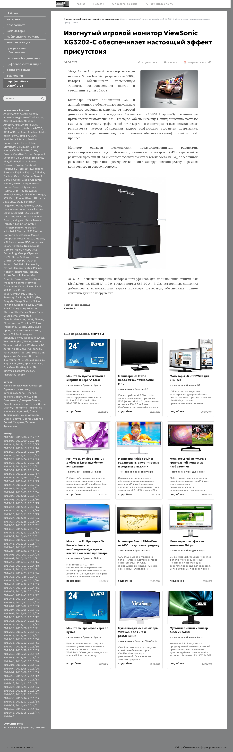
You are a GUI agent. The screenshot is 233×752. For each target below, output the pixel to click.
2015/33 (33, 642)
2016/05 (21, 668)
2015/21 (33, 628)
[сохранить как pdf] (197, 62)
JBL (12, 201)
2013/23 (33, 514)
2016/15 (33, 679)
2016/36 (8, 701)
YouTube (25, 352)
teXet (29, 319)
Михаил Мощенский (15, 411)
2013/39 (8, 536)
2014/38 (21, 591)
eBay (6, 161)
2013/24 (8, 517)
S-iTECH (30, 293)
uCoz (38, 326)
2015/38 (21, 650)
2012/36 (21, 473)
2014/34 (8, 587)
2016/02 (21, 664)
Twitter (21, 326)
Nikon (6, 245)
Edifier (14, 161)
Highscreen (29, 187)
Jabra (41, 198)
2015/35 (21, 646)
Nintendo (17, 245)
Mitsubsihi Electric (14, 231)
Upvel (6, 330)
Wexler (27, 341)
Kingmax (8, 370)
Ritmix (13, 290)
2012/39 (21, 477)
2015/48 (33, 661)
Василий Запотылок (15, 396)
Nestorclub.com (219, 747)
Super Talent (37, 312)
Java (6, 201)
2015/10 (8, 617)
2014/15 (8, 565)
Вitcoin (33, 356)
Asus (23, 132)
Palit (22, 264)
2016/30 (8, 694)
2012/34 (33, 470)
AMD (17, 124)
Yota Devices (11, 352)
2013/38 (33, 532)
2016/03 (33, 664)
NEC (27, 242)
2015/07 (8, 613)
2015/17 (21, 624)
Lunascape (29, 216)
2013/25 (21, 517)
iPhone (20, 198)
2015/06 (33, 609)
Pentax (28, 268)
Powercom (21, 279)
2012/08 (8, 440)
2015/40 (8, 653)
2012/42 (21, 481)
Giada (25, 179)
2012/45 (21, 484)
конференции (24, 727)
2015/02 (21, 606)
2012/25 (33, 459)
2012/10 (33, 440)
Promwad (30, 282)
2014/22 (8, 573)
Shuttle (27, 301)
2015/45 (33, 657)
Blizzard (21, 139)
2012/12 (21, 444)
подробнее (73, 411)
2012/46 (33, 484)
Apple (6, 128)
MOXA (30, 238)
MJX (29, 231)
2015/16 (8, 624)
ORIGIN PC (19, 260)
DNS (40, 157)
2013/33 (8, 529)
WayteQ (39, 337)
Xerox (6, 348)
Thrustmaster (11, 323)
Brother (32, 139)
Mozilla (40, 238)
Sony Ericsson (28, 308)
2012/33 (21, 470)
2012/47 (8, 488)
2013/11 (8, 503)
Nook (18, 249)
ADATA (24, 113)
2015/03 (33, 606)
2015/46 (8, 661)
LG (26, 212)
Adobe (33, 113)
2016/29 (33, 690)
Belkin (6, 135)
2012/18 (21, 451)
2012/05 (8, 437)
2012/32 (8, 470)
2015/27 (33, 635)
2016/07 (8, 672)
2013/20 (8, 514)
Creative (18, 154)
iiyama (16, 194)
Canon (7, 143)
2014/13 (21, 562)
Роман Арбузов (29, 415)
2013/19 (33, 510)
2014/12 (8, 562)
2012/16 (33, 448)
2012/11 (8, 444)
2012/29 (8, 466)
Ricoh (38, 286)
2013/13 (33, 503)
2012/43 (33, 481)
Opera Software (21, 257)
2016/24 (21, 686)
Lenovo (38, 209)
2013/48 (8, 547)
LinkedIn (34, 212)
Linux (6, 216)
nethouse (37, 242)
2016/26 (8, 690)
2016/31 (21, 694)
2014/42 (33, 595)
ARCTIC (37, 128)
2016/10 (8, 676)
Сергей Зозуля (12, 418)
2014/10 (21, 558)
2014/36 (33, 587)
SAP (28, 297)
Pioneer (7, 271)
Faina (6, 385)
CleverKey (9, 146)
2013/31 (21, 525)
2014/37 (8, 591)
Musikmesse (16, 242)
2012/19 (33, 451)
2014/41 (21, 595)
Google (26, 183)
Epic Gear (9, 367)
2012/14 (8, 448)
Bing (22, 135)
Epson (32, 161)
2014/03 (8, 551)
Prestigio (34, 279)
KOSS (19, 205)
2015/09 (33, 613)
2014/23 (21, 573)
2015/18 (33, 624)
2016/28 (21, 690)
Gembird (39, 176)
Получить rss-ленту (159, 3)
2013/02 (8, 492)
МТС (20, 359)
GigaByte (35, 179)
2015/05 (21, 609)
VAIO (15, 330)
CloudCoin (23, 146)
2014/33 (33, 584)
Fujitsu (29, 172)
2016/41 (33, 705)
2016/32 (33, 694)
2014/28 (8, 580)
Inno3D (31, 367)
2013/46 (21, 543)
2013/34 (21, 529)
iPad (11, 198)
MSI (5, 242)
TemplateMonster (14, 319)
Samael (15, 385)
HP (15, 190)
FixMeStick (9, 168)
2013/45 (8, 543)
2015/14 (21, 620)
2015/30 (33, 639)
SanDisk (20, 297)
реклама (40, 727)
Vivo (19, 337)
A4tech (7, 113)
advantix (8, 117)
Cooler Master (20, 150)
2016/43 (21, 709)
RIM (5, 290)
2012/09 (21, 440)
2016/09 (33, 672)
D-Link (28, 154)
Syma (14, 315)
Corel (34, 150)
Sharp (18, 301)
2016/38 (33, 701)
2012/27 (21, 462)
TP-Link (36, 323)
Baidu (41, 132)
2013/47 (33, 543)
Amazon (8, 124)
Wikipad (38, 341)
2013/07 (33, 495)
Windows (20, 345)
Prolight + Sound (13, 282)
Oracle (7, 260)
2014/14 (33, 562)
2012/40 (33, 477)
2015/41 (21, 653)
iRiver (28, 198)
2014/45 (33, 598)
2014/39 (33, 591)
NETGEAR (9, 374)
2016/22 (33, 683)
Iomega (40, 194)
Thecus (39, 319)
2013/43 (21, 539)
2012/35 (8, 473)
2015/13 (8, 620)
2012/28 (33, 462)
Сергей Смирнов (13, 422)
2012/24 (21, 459)
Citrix (32, 143)
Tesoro (20, 374)
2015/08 (21, 613)
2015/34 (8, 646)
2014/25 (8, 576)
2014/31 (8, 584)
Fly (30, 168)
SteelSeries (21, 312)
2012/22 (33, 455)
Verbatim (34, 330)
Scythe (36, 297)
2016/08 (21, 672)
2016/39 (8, 705)
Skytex (39, 304)
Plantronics (20, 271)
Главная (80, 3)
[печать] (170, 62)
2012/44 (8, 484)
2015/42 (33, 653)
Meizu (28, 220)
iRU (35, 198)
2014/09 (8, 558)
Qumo (22, 286)
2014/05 (33, 551)
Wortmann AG (35, 345)
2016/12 (33, 676)
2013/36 (8, 532)
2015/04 (8, 609)
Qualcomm (10, 286)
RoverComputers (13, 293)
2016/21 (21, 683)
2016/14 (21, 679)
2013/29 (33, 521)
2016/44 (33, 709)
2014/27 (33, 576)
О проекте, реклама (124, 3)
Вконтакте (10, 359)
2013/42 (8, 539)
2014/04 (21, 551)
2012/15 (21, 448)
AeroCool (29, 117)
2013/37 (21, 532)
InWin (31, 194)
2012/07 (33, 437)
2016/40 (21, 705)
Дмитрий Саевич (29, 400)
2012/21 (21, 455)
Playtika (8, 363)
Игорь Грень (29, 404)
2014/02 (33, 547)
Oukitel (31, 260)
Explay (19, 165)
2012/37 (33, 473)
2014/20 (21, 569)
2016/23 (8, 686)
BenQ (15, 135)
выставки (9, 727)
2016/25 (33, 686)
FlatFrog (22, 168)
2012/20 (8, 455)
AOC (35, 124)
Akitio (39, 117)
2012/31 (33, 466)
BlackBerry (9, 139)
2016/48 (8, 716)
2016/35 (33, 698)
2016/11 (21, 676)
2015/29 (21, 639)
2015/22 (8, 631)
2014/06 (8, 554)
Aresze (38, 363)
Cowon (7, 154)
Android (26, 124)
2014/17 (21, 565)
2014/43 (8, 598)
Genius (7, 179)
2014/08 (33, 554)
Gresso (16, 187)
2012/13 (33, 444)
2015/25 (8, 635)
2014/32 (21, 584)
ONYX (6, 257)
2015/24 (33, 631)
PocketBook (10, 275)
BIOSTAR (31, 135)
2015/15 (33, 620)
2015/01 (8, 606)
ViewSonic (9, 337)
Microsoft (30, 227)
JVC (17, 201)
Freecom (8, 172)
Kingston (8, 205)
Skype (29, 304)
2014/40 (8, 595)
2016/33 (8, 698)
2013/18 (21, 510)
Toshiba (26, 323)
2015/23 (21, 631)
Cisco (24, 143)
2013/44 (33, 539)
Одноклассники (34, 359)
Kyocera (28, 205)
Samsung (9, 297)
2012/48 (21, 488)
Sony (16, 308)
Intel (24, 194)
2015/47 (21, 661)
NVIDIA (27, 249)
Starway (8, 312)
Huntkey (21, 367)
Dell (18, 157)
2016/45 (8, 712)
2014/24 (33, 573)
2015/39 (33, 650)
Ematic (23, 161)
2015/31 (8, 642)
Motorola (24, 235)
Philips (37, 268)
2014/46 (8, 602)
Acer (16, 113)
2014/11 (33, 558)
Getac (16, 179)
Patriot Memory (12, 268)
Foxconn (38, 168)
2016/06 (33, 668)
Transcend (9, 326)
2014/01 (21, 547)
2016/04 (8, 668)
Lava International (14, 209)
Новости (98, 3)
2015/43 (8, 657)
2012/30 (21, 466)
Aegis (18, 117)
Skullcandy (18, 304)
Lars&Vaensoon (24, 370)
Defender (8, 157)
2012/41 (8, 481)
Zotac (35, 352)
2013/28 (21, 521)
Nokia (27, 245)
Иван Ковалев (11, 404)
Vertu (6, 334)
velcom (23, 330)
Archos (27, 128)
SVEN (6, 315)
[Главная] (62, 4)
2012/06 (21, 437)
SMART (7, 308)
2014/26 (21, 576)
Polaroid (8, 279)
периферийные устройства (89, 19)
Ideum (7, 194)
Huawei (29, 190)
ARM (6, 132)
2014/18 (33, 565)
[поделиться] (147, 62)
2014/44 (21, 598)
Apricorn (17, 128)
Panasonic (32, 264)
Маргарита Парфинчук (27, 407)
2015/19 (8, 628)
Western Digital (12, 341)
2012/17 (8, 451)
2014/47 (21, 602)
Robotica (23, 290)
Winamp (8, 345)
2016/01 (8, 664)
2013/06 (21, 495)
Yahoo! (37, 348)
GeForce (27, 176)
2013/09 (21, 499)
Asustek (32, 132)
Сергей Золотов (33, 418)
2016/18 (8, 683)
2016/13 (8, 679)
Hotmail (8, 190)
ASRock (14, 132)
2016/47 (33, 712)
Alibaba (17, 121)
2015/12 (33, 617)
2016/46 (21, 712)
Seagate (8, 301)
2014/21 (33, 569)
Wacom (28, 337)
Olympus (32, 253)
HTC (21, 190)
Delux (24, 157)
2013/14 (8, 506)
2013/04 (33, 492)
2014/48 (33, 602)
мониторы (112, 19)
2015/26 (21, 635)
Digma (33, 157)
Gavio (17, 176)
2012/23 (8, 459)
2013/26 (33, 517)
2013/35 (33, 529)
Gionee (7, 183)
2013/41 (33, 536)
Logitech (16, 216)
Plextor (33, 271)
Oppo (36, 257)
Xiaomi (16, 348)
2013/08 (8, 499)
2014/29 (21, 580)
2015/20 (21, 628)
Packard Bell (10, 264)
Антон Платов (27, 392)
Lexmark (18, 212)
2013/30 (8, 525)
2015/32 (21, 642)
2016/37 (21, 701)
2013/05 (8, 495)
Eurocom (8, 165)
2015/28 (8, 639)
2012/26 (8, 462)
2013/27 (8, 521)
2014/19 (8, 569)
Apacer (29, 363)
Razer (30, 286)
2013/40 (21, 536)
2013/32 (33, 525)
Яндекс (18, 363)
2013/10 (33, 499)
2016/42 (8, 709)
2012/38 (8, 477)
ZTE (42, 352)
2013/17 (8, 510)
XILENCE (26, 348)
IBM (37, 190)
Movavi (21, 238)
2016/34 (21, 698)
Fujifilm (19, 172)
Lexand (7, 212)
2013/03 (21, 492)
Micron (19, 227)
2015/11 (21, 617)
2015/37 (8, 650)
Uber (30, 326)
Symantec (25, 315)
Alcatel (7, 121)
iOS (5, 198)
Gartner (8, 176)
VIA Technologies (21, 334)
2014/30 (33, 580)
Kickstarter (28, 201)
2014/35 (21, 587)
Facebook (30, 165)
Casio (16, 143)
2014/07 (21, 554)
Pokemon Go (27, 275)
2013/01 (33, 488)
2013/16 (33, 506)
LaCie (38, 205)
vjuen (24, 385)
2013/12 (21, 503)
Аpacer (7, 356)
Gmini (16, 183)
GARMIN (39, 172)
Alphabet (29, 121)
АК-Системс (20, 356)
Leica (30, 209)
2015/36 (33, 646)
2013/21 (21, 514)
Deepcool (39, 154)
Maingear (18, 220)
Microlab (8, 227)
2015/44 (21, 657)
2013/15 (21, 506)
